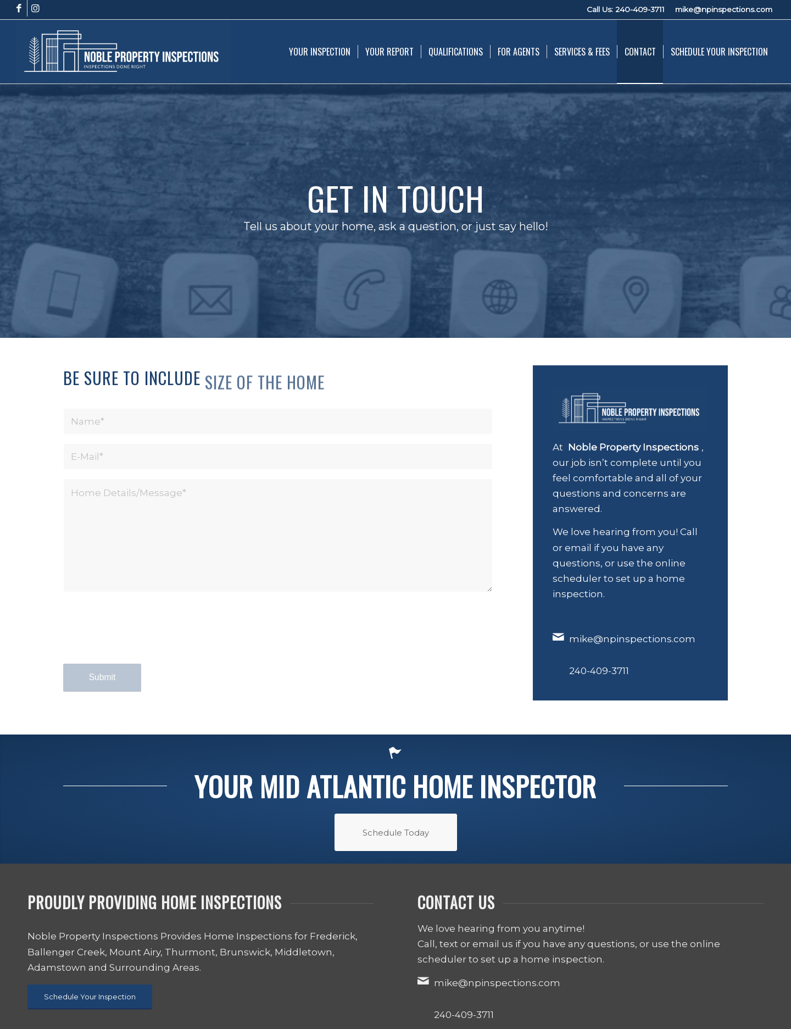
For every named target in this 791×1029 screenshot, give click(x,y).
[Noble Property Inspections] (123, 52)
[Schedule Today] (396, 832)
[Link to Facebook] (19, 8)
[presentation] (146, 637)
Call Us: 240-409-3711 (626, 9)
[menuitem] (320, 52)
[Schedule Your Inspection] (89, 996)
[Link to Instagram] (35, 8)
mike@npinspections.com (723, 9)
